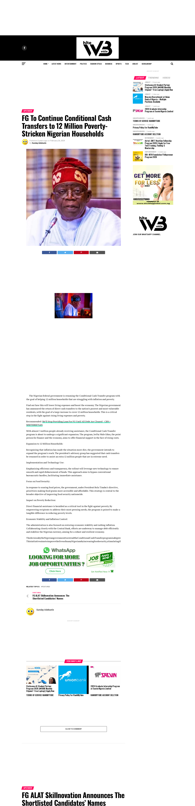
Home (45, 63)
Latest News (56, 63)
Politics (83, 63)
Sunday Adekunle (39, 143)
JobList (135, 63)
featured (46, 587)
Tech (127, 63)
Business (108, 63)
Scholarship (147, 63)
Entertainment (70, 63)
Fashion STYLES (96, 63)
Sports (118, 63)
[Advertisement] (97, 17)
